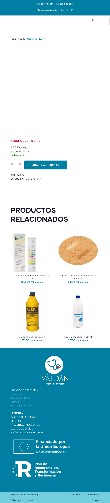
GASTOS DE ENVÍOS (22, 428)
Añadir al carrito (45, 165)
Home (13, 39)
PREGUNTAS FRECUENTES (25, 425)
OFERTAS (16, 421)
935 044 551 (47, 4)
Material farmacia (33, 179)
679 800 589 (66, 4)
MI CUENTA (17, 413)
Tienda (21, 39)
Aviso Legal (94, 494)
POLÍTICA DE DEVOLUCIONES (27, 432)
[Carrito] (93, 20)
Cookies (96, 500)
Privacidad (76, 494)
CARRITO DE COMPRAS (23, 417)
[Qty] (16, 163)
